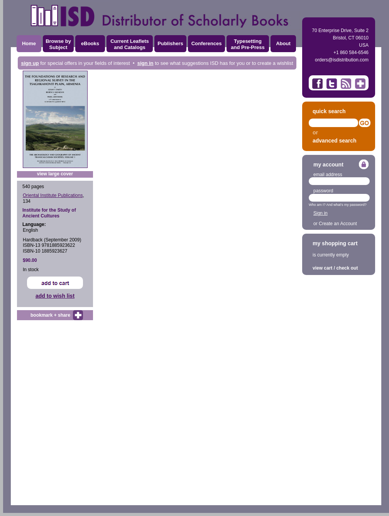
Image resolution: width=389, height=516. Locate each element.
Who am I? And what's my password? (338, 205)
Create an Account (338, 223)
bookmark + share (50, 315)
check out (347, 268)
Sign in (320, 213)
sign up (30, 63)
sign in (145, 63)
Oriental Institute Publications (53, 195)
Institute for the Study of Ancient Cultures (49, 212)
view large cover (55, 174)
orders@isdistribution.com (342, 60)
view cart (322, 268)
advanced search (335, 140)
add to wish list (55, 296)
